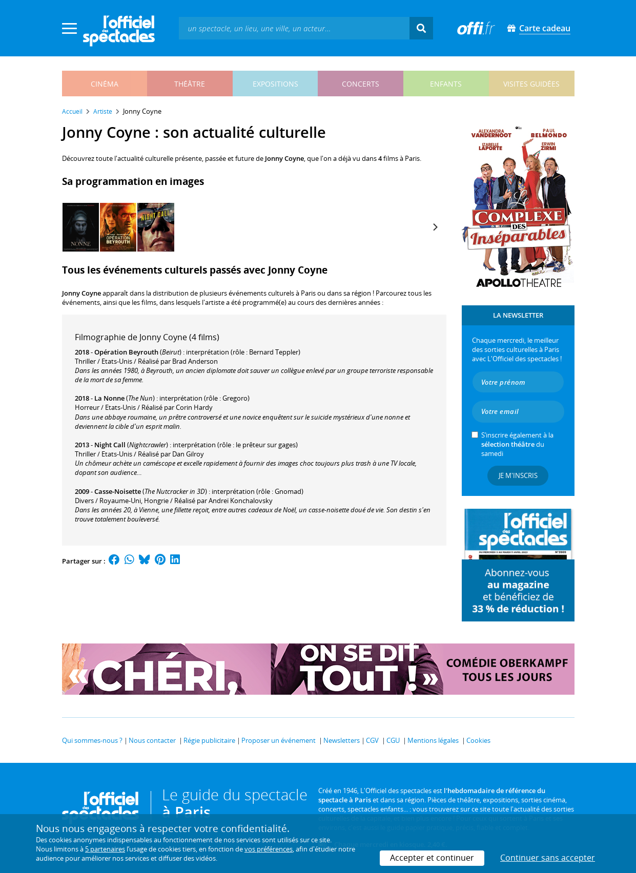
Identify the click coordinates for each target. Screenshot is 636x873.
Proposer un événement (278, 740)
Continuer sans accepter (547, 857)
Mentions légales (433, 740)
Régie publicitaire (209, 740)
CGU (393, 740)
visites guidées (531, 84)
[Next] (435, 227)
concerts (360, 84)
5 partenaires (105, 849)
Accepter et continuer (432, 857)
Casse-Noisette (117, 491)
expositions (275, 84)
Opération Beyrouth (126, 352)
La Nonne (109, 398)
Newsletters (341, 740)
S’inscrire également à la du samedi (517, 444)
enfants (446, 84)
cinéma (104, 84)
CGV (372, 740)
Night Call (110, 444)
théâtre (189, 84)
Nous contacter (152, 740)
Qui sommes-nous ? (92, 740)
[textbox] (294, 28)
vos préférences (268, 849)
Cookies (478, 740)
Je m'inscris (518, 475)
